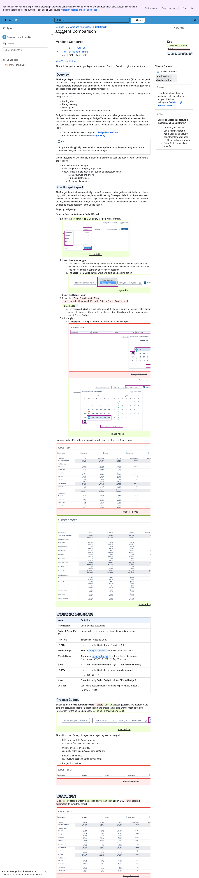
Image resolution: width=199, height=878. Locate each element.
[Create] (138, 20)
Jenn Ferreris (68, 51)
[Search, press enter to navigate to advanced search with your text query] (92, 20)
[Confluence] (16, 20)
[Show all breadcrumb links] (66, 27)
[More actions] (190, 28)
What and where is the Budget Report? (88, 27)
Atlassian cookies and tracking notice (79, 10)
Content (60, 27)
